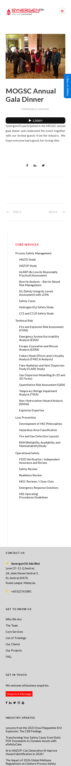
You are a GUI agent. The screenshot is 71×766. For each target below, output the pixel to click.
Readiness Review (30, 475)
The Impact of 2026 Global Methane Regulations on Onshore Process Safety (31, 724)
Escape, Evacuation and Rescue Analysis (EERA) (38, 347)
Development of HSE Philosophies (40, 423)
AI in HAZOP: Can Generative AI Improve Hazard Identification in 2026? (31, 714)
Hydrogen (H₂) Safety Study (36, 307)
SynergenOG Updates (35, 109)
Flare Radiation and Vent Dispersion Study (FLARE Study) (41, 367)
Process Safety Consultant (50, 757)
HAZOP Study (28, 265)
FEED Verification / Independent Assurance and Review (39, 461)
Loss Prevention (25, 417)
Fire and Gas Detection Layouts (39, 436)
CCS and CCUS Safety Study (36, 313)
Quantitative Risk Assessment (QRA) (42, 384)
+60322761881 (21, 554)
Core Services (14, 594)
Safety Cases (27, 301)
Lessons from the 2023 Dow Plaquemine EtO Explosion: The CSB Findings (34, 692)
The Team (12, 588)
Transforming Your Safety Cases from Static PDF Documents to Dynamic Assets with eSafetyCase (33, 703)
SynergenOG (40, 749)
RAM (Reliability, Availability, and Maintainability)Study (39, 444)
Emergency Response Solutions (38, 487)
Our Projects (14, 613)
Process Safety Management (33, 253)
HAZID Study (27, 259)
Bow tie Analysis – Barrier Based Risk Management (39, 283)
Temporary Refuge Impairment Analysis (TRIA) (38, 392)
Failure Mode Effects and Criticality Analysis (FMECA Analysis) (41, 357)
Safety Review (28, 469)
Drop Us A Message (19, 656)
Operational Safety (27, 453)
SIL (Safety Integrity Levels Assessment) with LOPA (36, 293)
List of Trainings (16, 600)
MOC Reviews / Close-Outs (36, 481)
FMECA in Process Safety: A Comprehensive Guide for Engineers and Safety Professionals (34, 734)
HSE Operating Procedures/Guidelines (33, 495)
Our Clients (13, 606)
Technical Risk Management (35, 760)
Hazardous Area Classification (38, 430)
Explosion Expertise (31, 410)
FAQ (8, 619)
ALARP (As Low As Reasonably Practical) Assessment (38, 273)
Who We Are (14, 581)
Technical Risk (24, 320)
